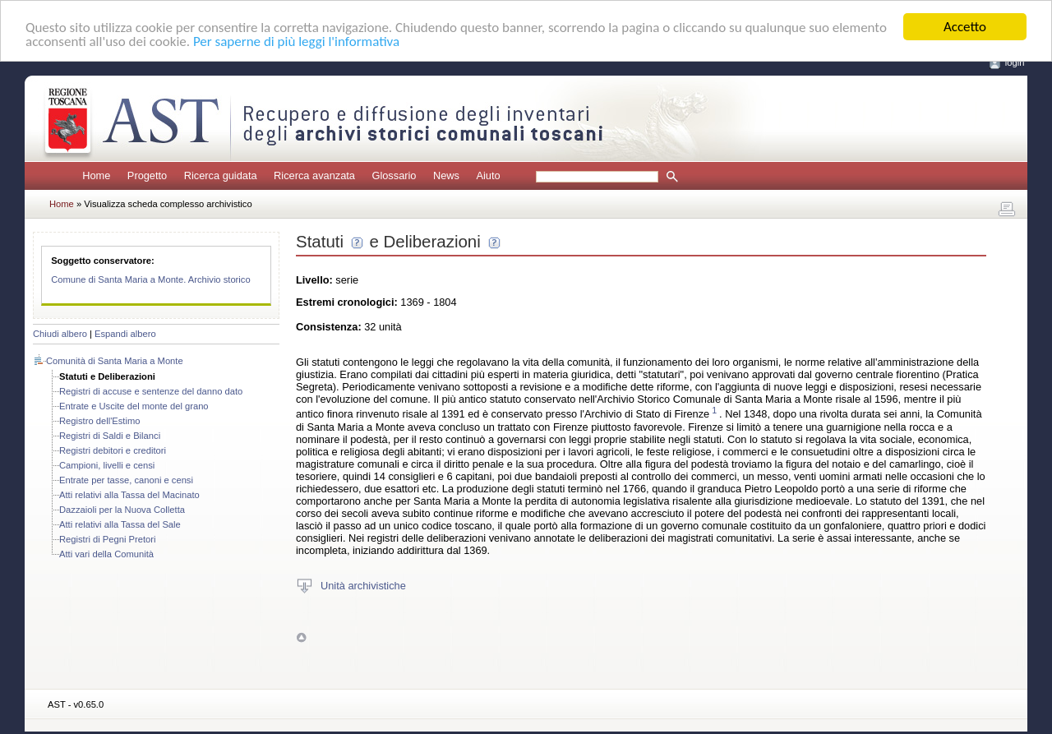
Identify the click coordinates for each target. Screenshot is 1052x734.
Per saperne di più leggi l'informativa (296, 40)
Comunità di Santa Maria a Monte (114, 361)
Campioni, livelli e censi (107, 465)
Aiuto (488, 175)
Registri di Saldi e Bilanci (109, 436)
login (1015, 62)
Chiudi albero (60, 334)
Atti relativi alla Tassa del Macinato (129, 495)
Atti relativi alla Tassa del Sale (120, 524)
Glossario (393, 175)
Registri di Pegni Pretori (107, 539)
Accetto (965, 26)
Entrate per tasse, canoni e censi (126, 480)
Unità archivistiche (363, 585)
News (446, 175)
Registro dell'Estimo (100, 421)
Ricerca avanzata (314, 175)
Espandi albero (125, 334)
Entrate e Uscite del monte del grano (134, 406)
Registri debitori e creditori (112, 450)
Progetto (147, 175)
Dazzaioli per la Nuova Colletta (122, 510)
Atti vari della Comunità (106, 554)
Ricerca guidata (220, 175)
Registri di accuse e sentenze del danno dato (150, 391)
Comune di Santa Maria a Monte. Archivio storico (151, 279)
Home (96, 175)
